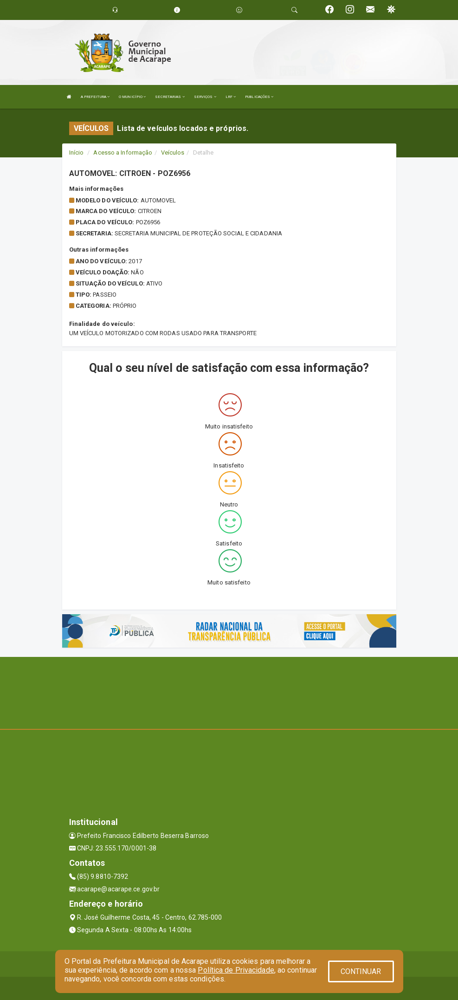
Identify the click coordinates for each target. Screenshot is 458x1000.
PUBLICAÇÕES (259, 97)
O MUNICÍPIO (132, 97)
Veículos (173, 152)
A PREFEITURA (95, 97)
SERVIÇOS (205, 97)
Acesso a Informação (122, 152)
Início (76, 152)
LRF (231, 97)
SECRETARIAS (169, 97)
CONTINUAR (361, 971)
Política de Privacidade (236, 970)
